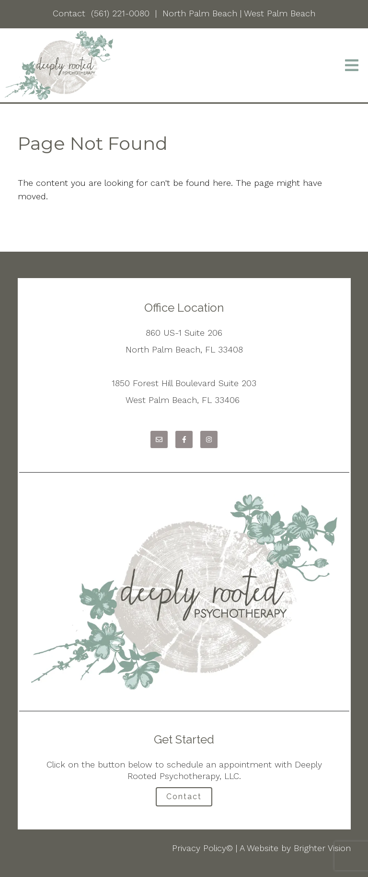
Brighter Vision (322, 848)
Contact (69, 13)
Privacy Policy (199, 848)
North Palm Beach (199, 13)
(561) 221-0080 (120, 13)
